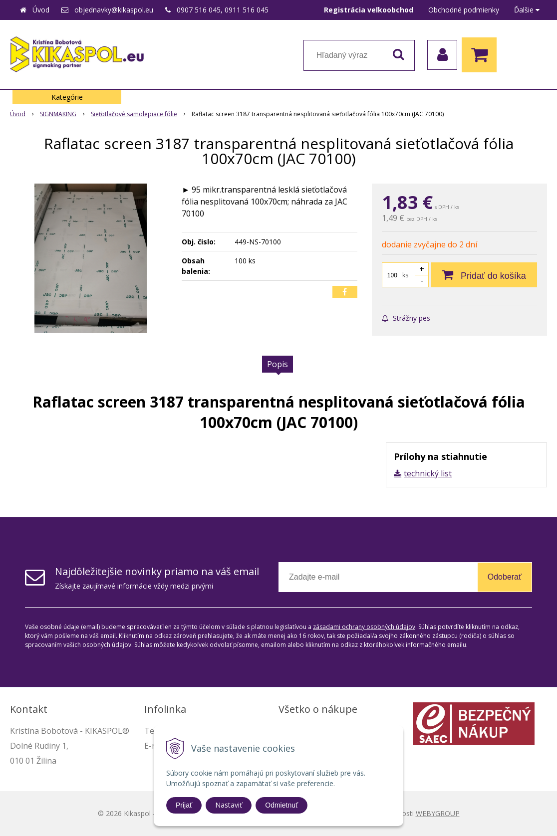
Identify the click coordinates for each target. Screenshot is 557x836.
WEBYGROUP (438, 813)
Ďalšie (527, 9)
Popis (277, 364)
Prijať (184, 805)
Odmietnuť (281, 805)
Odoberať (505, 577)
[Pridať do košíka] (484, 274)
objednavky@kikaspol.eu (113, 9)
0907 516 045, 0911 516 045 (223, 9)
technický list (428, 473)
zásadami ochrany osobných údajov (364, 627)
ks (405, 275)
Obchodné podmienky (463, 9)
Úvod (40, 9)
